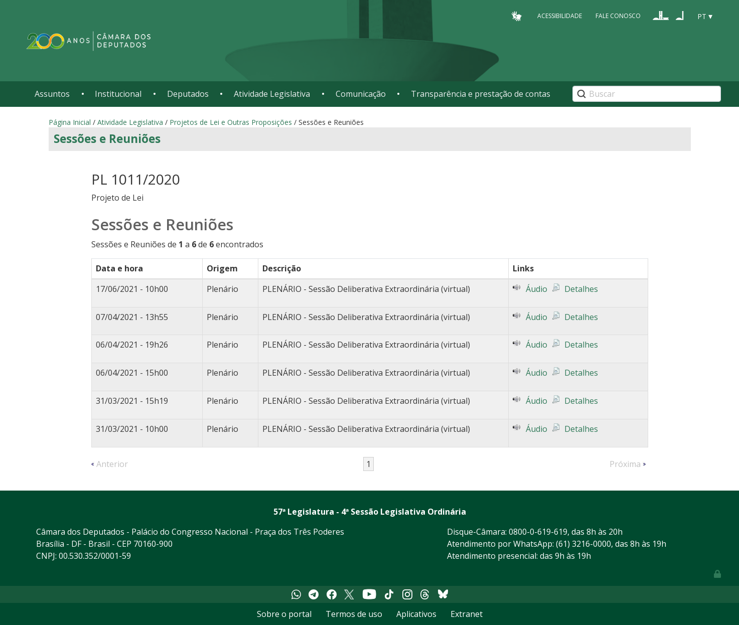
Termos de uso (354, 613)
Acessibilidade (559, 16)
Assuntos (52, 93)
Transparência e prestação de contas (480, 93)
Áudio (536, 288)
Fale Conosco (618, 16)
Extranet (467, 613)
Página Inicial (70, 122)
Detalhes (581, 288)
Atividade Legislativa (272, 93)
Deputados (188, 93)
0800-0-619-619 (538, 531)
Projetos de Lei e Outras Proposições (231, 122)
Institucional (118, 93)
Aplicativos (416, 613)
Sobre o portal (284, 613)
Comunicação (361, 93)
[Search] (646, 94)
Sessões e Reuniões (107, 138)
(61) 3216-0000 (583, 543)
